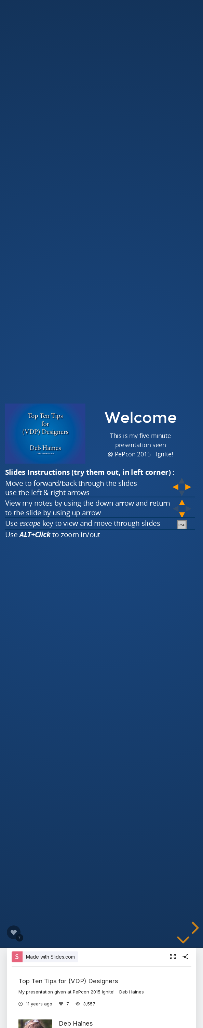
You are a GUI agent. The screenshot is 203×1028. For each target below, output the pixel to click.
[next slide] (194, 928)
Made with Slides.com (50, 957)
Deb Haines (76, 1023)
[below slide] (183, 941)
